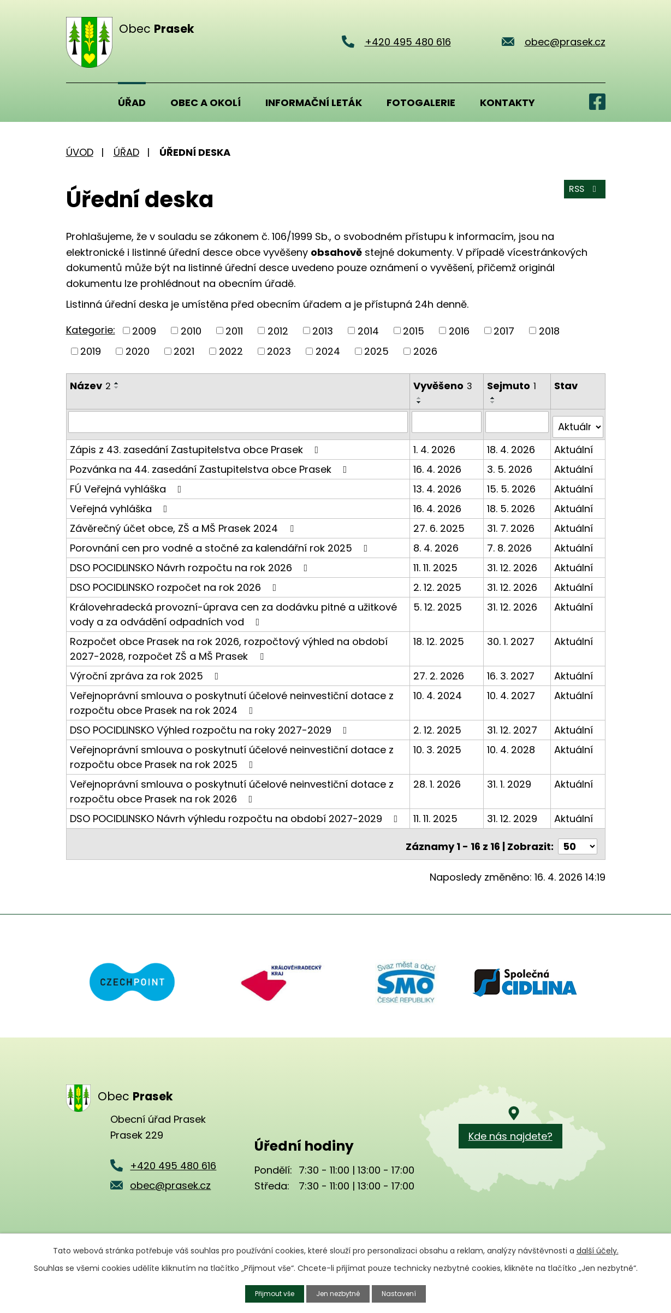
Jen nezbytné (340, 1292)
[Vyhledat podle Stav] (578, 421)
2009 (144, 330)
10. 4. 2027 (512, 689)
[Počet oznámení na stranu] (577, 835)
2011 (234, 330)
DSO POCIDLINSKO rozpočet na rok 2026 (175, 581)
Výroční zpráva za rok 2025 (146, 670)
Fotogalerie (421, 102)
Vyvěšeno (443, 385)
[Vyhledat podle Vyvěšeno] (448, 421)
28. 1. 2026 (438, 778)
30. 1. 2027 (512, 635)
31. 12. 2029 (513, 812)
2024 (328, 351)
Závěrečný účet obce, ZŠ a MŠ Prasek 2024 (184, 522)
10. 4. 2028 (512, 744)
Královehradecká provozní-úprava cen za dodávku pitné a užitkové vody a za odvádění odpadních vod (233, 608)
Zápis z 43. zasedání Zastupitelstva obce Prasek (196, 443)
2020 (138, 351)
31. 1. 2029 (510, 778)
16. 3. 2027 (512, 670)
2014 (368, 330)
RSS (581, 195)
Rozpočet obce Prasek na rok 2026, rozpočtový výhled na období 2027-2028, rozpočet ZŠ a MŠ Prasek (229, 643)
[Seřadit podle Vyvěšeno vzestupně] (420, 398)
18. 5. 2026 (512, 502)
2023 (279, 351)
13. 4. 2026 (438, 483)
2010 (191, 330)
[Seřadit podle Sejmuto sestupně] (494, 402)
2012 (278, 330)
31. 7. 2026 (512, 522)
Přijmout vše (268, 1292)
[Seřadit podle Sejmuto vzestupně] (494, 398)
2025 (376, 351)
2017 (504, 330)
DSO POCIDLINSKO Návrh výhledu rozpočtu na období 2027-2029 (236, 812)
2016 (459, 330)
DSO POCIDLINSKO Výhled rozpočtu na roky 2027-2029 (211, 724)
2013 (322, 330)
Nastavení (407, 1292)
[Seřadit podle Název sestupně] (117, 387)
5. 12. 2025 (438, 601)
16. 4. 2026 (438, 463)
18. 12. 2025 (439, 635)
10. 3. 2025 (438, 744)
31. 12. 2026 (513, 561)
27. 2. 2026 (439, 670)
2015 (413, 330)
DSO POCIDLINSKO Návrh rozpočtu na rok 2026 (191, 561)
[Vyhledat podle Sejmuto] (517, 421)
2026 (425, 351)
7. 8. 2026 (510, 542)
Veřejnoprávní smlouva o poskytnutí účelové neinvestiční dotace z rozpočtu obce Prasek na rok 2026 (232, 785)
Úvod (79, 102)
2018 (549, 330)
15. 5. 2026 (512, 483)
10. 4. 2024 (438, 689)
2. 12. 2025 (438, 581)
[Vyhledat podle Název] (238, 421)
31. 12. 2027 (513, 724)
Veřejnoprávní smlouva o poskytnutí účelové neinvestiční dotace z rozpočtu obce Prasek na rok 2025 (232, 751)
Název (90, 385)
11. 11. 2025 (436, 561)
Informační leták (313, 102)
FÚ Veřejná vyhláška (128, 483)
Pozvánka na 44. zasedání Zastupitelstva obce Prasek (211, 463)
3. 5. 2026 (510, 463)
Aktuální (574, 443)
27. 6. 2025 (440, 522)
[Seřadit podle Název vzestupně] (117, 383)
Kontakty (507, 102)
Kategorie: (90, 330)
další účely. (598, 1249)
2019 (90, 351)
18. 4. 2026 (512, 443)
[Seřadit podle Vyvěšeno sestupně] (420, 402)
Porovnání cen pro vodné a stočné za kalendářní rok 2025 (221, 542)
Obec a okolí (205, 102)
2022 (231, 351)
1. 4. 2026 (435, 443)
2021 (184, 351)
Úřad (132, 102)
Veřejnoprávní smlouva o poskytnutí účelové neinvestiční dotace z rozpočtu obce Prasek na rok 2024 (232, 697)
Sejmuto (512, 385)
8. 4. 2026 (437, 542)
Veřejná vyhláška (121, 502)
